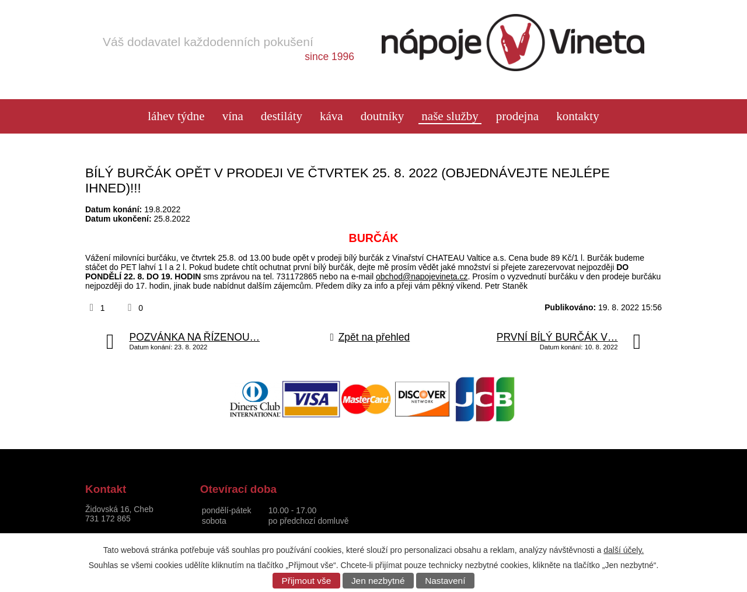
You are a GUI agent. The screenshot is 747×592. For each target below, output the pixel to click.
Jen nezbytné (378, 581)
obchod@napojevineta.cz (421, 276)
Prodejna (517, 116)
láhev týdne (176, 116)
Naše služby (449, 116)
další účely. (623, 550)
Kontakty (577, 116)
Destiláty (281, 116)
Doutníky (382, 116)
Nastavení (445, 581)
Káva (331, 116)
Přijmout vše (306, 581)
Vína (232, 116)
